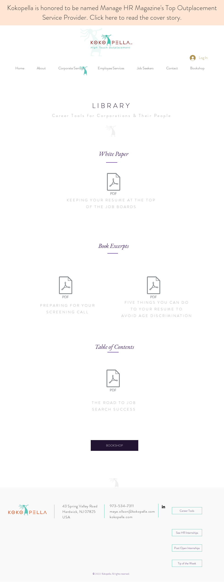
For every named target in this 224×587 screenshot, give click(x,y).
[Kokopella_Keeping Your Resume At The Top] (113, 184)
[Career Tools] (187, 510)
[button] (187, 532)
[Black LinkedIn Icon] (163, 506)
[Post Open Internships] (187, 548)
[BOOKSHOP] (115, 445)
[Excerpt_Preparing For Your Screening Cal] (65, 287)
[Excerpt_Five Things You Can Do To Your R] (153, 287)
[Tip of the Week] (187, 563)
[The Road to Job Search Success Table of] (113, 381)
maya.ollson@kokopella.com (132, 511)
